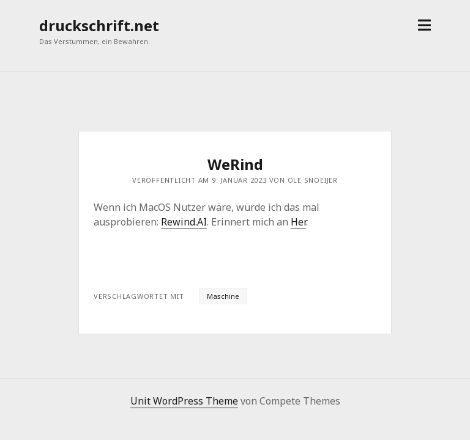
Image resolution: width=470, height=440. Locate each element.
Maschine (223, 296)
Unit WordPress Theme (184, 401)
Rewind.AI (184, 222)
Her (298, 222)
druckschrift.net (99, 25)
